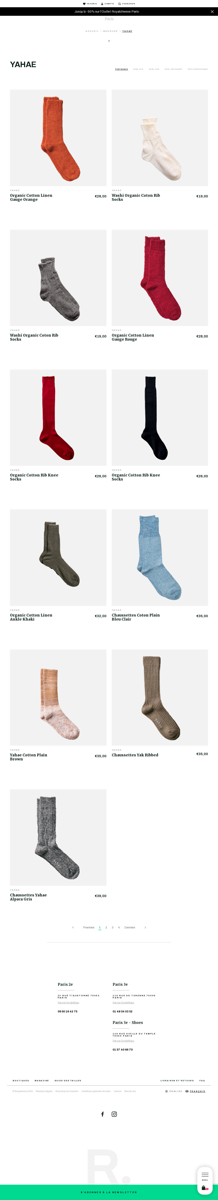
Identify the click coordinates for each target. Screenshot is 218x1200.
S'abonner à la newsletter (109, 1192)
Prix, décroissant (198, 69)
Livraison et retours (177, 1081)
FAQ (202, 1081)
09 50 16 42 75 (67, 1011)
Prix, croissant (174, 69)
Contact (118, 1091)
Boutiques (21, 1081)
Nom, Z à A (154, 69)
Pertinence (121, 69)
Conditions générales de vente (96, 1091)
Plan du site (130, 1091)
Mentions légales (44, 1091)
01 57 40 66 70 (123, 1049)
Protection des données (67, 1091)
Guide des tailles (67, 1081)
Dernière (130, 927)
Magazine (42, 1081)
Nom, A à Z (138, 69)
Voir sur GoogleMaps (68, 1002)
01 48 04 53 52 (122, 1011)
